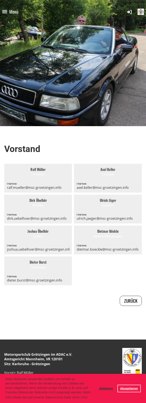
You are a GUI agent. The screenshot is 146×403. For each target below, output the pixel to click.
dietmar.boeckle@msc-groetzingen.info (108, 249)
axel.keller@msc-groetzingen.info (103, 187)
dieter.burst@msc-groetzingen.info (34, 280)
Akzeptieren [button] (129, 388)
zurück (130, 300)
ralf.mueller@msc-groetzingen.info (34, 187)
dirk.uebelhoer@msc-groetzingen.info (37, 218)
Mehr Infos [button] (80, 397)
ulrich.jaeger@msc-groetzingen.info (105, 218)
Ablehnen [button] (106, 388)
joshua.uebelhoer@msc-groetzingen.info (39, 249)
